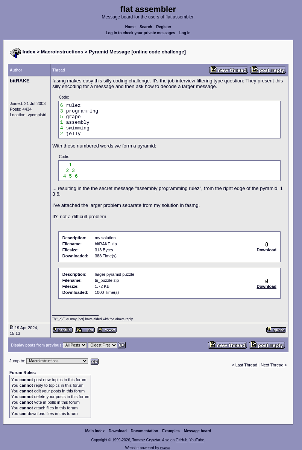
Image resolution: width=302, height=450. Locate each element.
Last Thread (246, 365)
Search (146, 27)
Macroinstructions (62, 52)
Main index (95, 431)
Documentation (144, 431)
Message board (197, 431)
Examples (171, 431)
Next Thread (272, 365)
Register (163, 27)
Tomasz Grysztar (146, 440)
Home (130, 27)
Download (118, 431)
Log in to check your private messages (140, 33)
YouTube (196, 440)
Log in (185, 33)
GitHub (181, 440)
